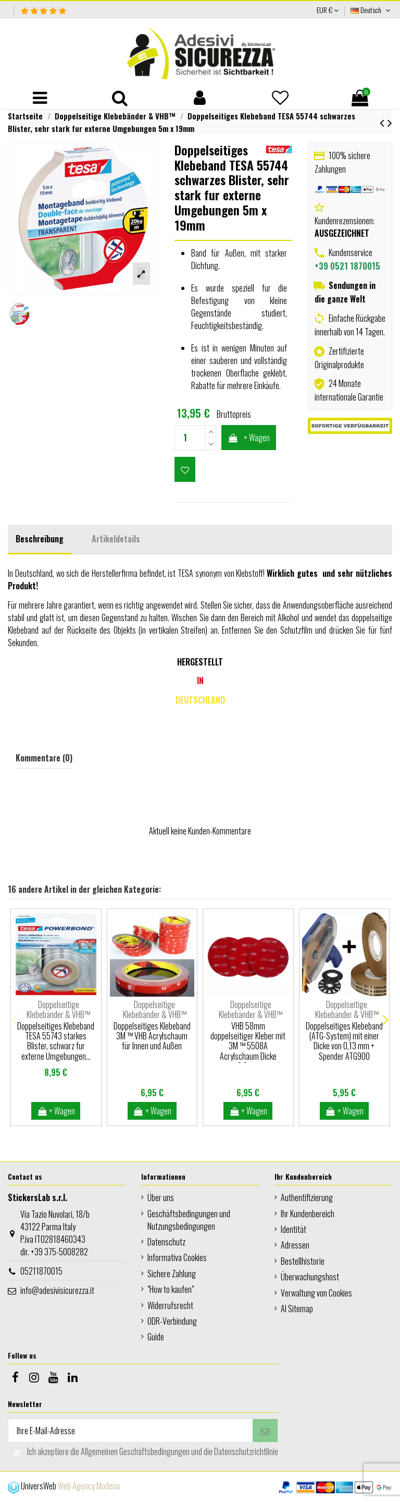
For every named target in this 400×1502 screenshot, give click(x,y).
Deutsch (371, 9)
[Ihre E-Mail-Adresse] (130, 1430)
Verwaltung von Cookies (316, 1293)
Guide (155, 1336)
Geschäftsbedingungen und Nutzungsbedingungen (188, 1219)
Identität (293, 1229)
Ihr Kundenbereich (307, 1213)
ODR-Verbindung (172, 1321)
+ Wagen (249, 437)
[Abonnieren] (265, 1430)
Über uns (160, 1197)
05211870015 (41, 1271)
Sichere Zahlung (171, 1273)
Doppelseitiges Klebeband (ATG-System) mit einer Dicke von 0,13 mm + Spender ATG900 (344, 1041)
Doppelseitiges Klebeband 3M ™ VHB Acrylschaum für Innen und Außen (152, 1036)
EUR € (328, 9)
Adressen (295, 1245)
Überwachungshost (310, 1276)
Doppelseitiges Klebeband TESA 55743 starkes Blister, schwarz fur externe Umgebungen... (55, 1041)
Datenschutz (166, 1241)
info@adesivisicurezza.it (57, 1290)
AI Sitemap (297, 1308)
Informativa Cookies (177, 1257)
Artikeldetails (116, 538)
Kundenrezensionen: (344, 226)
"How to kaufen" (170, 1289)
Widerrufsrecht (170, 1305)
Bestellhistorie (302, 1261)
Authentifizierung (307, 1197)
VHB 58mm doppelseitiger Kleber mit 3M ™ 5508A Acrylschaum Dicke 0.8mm (247, 1046)
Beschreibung (40, 538)
